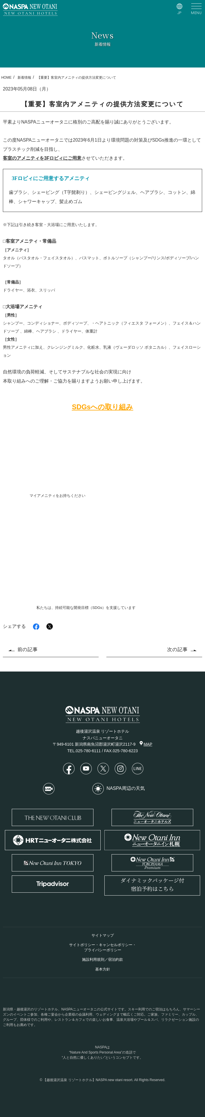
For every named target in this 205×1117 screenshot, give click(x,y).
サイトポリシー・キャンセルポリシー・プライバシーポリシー (102, 947)
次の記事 (181, 649)
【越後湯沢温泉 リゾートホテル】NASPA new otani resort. (88, 1080)
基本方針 (102, 969)
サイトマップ (102, 935)
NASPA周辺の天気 (118, 788)
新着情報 (24, 78)
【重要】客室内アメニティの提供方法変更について (76, 78)
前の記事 (23, 649)
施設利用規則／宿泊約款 (102, 959)
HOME (6, 78)
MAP (146, 743)
